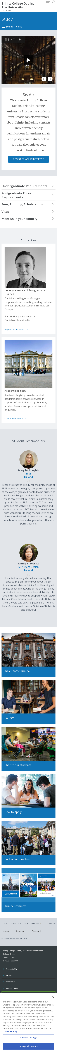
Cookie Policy (12, 987)
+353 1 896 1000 (11, 961)
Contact (36, 931)
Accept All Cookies (28, 1046)
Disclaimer (10, 981)
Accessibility (11, 968)
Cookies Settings (28, 1037)
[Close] (53, 997)
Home (19, 26)
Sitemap (20, 931)
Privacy (9, 974)
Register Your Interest (28, 159)
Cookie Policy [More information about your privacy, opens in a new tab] (10, 1031)
